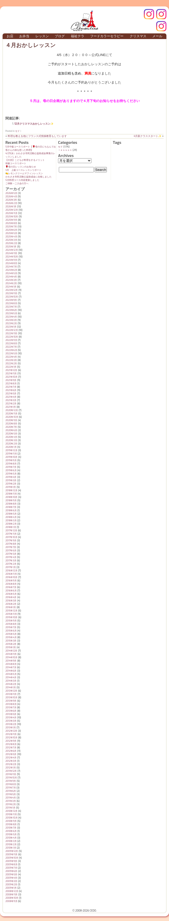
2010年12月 (11, 811)
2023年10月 (11, 296)
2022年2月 (11, 363)
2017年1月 (10, 567)
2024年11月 (11, 253)
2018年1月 (10, 527)
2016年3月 (10, 600)
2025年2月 (11, 243)
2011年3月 (10, 801)
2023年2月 (11, 323)
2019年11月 (11, 453)
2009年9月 (11, 861)
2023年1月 (10, 326)
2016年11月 (11, 573)
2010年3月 (11, 841)
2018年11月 (11, 493)
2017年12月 (11, 530)
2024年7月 (11, 266)
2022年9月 (11, 340)
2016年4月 (10, 597)
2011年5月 (10, 794)
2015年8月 (11, 624)
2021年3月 (10, 400)
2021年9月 (10, 380)
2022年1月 (10, 366)
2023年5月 (11, 313)
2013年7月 (10, 707)
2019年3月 (10, 480)
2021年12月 (11, 370)
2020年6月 (11, 430)
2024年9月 (11, 260)
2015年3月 (10, 640)
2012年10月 (11, 737)
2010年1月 (10, 847)
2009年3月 (11, 881)
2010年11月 (11, 814)
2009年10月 (11, 857)
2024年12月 (11, 250)
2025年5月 (11, 233)
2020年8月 (11, 423)
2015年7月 (10, 627)
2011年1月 (10, 807)
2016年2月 (10, 604)
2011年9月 (10, 781)
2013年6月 (10, 710)
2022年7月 (11, 346)
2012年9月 (10, 740)
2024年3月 (11, 280)
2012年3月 (10, 760)
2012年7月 (10, 747)
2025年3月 (11, 239)
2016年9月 (11, 580)
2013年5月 (10, 714)
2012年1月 (10, 767)
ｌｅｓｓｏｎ (65, 150)
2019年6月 (11, 470)
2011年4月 (10, 797)
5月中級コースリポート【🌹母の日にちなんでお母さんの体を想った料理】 (30, 148)
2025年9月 (11, 219)
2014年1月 (10, 687)
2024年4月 (11, 276)
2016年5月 (11, 594)
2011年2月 (10, 804)
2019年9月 (11, 460)
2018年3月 (11, 520)
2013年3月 (10, 720)
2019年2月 (10, 483)
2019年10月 (11, 457)
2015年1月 (10, 647)
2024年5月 (11, 273)
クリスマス (138, 36)
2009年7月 (11, 867)
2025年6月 (11, 229)
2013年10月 (11, 697)
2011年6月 (10, 791)
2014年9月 (10, 660)
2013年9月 (10, 700)
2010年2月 (11, 844)
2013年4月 (10, 717)
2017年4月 (10, 557)
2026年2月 (11, 203)
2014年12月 (11, 650)
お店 (10, 36)
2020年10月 (11, 416)
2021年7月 (10, 386)
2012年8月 (11, 744)
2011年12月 (11, 771)
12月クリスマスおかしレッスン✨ (33, 123)
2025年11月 (11, 213)
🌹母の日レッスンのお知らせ (20, 166)
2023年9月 (11, 300)
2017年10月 (11, 537)
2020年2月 (11, 443)
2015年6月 (11, 630)
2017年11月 (11, 533)
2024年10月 (11, 256)
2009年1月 (11, 887)
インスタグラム (161, 14)
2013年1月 (10, 727)
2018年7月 (10, 507)
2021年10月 (11, 376)
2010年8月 (11, 824)
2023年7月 (11, 306)
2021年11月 (11, 373)
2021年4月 (10, 396)
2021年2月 (10, 403)
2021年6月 (10, 390)
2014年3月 (10, 680)
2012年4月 (10, 757)
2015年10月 (11, 617)
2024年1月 (10, 286)
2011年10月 (11, 777)
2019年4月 (10, 477)
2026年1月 (10, 206)
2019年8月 (11, 463)
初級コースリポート (15, 163)
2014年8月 (11, 664)
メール (157, 36)
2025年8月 (11, 223)
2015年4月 (11, 637)
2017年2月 (10, 563)
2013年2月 (10, 724)
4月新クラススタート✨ (147, 136)
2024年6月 (11, 270)
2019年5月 (11, 473)
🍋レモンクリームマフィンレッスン (24, 173)
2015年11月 (11, 614)
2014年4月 (10, 677)
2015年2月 (11, 644)
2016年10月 (11, 577)
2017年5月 (10, 553)
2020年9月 (11, 420)
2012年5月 (11, 754)
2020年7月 (11, 427)
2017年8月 (10, 543)
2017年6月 (10, 550)
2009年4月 (11, 877)
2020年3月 (11, 440)
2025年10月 (11, 216)
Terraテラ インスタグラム (161, 26)
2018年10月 (11, 497)
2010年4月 (11, 837)
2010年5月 (11, 834)
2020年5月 (11, 433)
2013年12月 (11, 690)
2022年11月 (11, 333)
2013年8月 (11, 704)
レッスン (42, 36)
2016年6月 (11, 590)
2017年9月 (10, 540)
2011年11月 (10, 774)
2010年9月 (11, 821)
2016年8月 (11, 583)
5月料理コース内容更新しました (22, 180)
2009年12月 (11, 851)
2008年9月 (11, 901)
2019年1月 (10, 487)
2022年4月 (11, 356)
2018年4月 (11, 517)
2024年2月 (11, 283)
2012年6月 (10, 750)
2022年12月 (11, 330)
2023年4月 (11, 316)
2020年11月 (11, 413)
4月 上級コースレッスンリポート (23, 170)
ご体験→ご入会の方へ (17, 183)
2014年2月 (10, 684)
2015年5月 (11, 634)
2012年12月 (11, 730)
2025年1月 (11, 246)
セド (17, 131)
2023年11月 (11, 293)
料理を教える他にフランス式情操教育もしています (37, 136)
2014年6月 (10, 670)
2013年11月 (11, 694)
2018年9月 (11, 500)
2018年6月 (11, 510)
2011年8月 (10, 784)
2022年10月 (11, 336)
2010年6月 (11, 831)
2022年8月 (11, 343)
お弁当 (24, 36)
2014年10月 (11, 657)
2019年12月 (11, 450)
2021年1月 (10, 406)
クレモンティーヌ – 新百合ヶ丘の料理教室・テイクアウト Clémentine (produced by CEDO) (84, 21)
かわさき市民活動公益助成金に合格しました (28, 176)
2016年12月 (11, 570)
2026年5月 (11, 193)
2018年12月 (11, 490)
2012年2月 (10, 764)
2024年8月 (11, 263)
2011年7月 (10, 787)
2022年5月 (11, 353)
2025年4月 (11, 236)
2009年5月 (11, 874)
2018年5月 (11, 513)
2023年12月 (11, 290)
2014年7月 (10, 667)
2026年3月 (11, 199)
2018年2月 (11, 523)
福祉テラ (77, 36)
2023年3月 (11, 320)
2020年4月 (11, 437)
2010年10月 (11, 817)
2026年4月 (11, 196)
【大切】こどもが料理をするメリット (25, 160)
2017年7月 (10, 547)
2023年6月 (11, 310)
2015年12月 (11, 610)
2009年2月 (11, 884)
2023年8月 (11, 303)
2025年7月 (11, 226)
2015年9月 (11, 620)
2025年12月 (11, 209)
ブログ (60, 36)
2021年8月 (11, 383)
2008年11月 (11, 894)
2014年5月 (11, 674)
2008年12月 (11, 891)
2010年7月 (10, 827)
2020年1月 (11, 447)
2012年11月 (11, 734)
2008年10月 (11, 897)
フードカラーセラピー (107, 36)
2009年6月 (11, 871)
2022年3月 (11, 360)
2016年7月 (10, 587)
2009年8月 (11, 864)
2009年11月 (11, 854)
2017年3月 (10, 560)
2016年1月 (10, 607)
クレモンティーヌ (149, 14)
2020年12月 (11, 410)
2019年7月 (10, 467)
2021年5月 (11, 393)
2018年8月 (11, 503)
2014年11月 (11, 654)
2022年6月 (11, 350)
